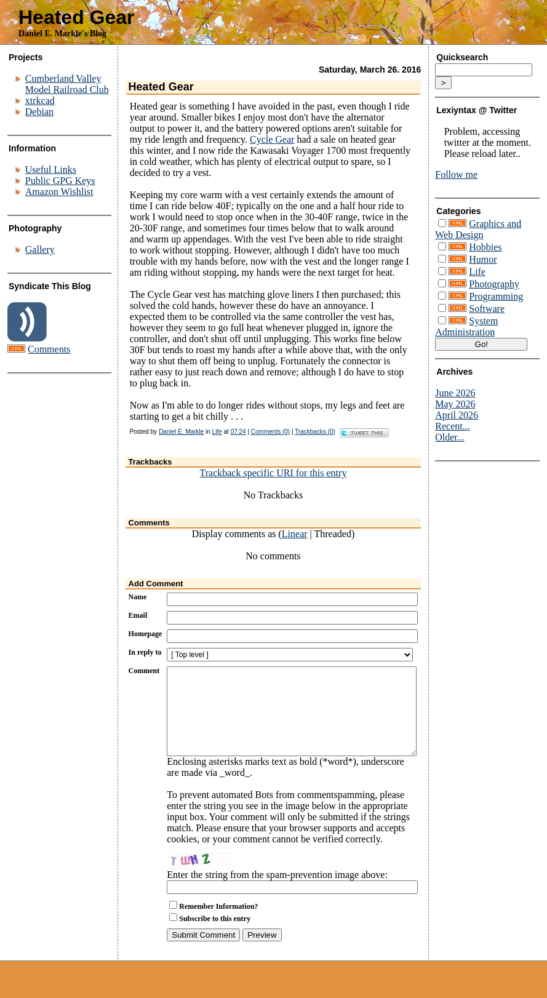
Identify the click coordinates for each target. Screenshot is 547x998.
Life (217, 431)
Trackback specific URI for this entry (272, 473)
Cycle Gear (272, 139)
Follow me (456, 174)
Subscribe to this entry (214, 937)
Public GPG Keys (60, 180)
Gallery (40, 249)
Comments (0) (270, 431)
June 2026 (455, 393)
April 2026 (456, 415)
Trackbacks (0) (315, 431)
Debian (39, 111)
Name (138, 597)
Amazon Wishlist (59, 191)
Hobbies (485, 247)
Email (138, 615)
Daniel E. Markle (181, 431)
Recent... (452, 426)
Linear (295, 534)
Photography (494, 284)
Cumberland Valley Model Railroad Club (67, 84)
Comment (144, 670)
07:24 (238, 431)
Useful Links (50, 169)
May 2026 (455, 404)
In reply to (145, 652)
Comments (49, 349)
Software (487, 308)
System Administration (466, 326)
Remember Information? (218, 924)
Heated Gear (76, 17)
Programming (496, 296)
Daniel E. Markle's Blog (62, 33)
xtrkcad (40, 100)
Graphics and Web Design (478, 229)
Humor (483, 259)
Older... (450, 437)
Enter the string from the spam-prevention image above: (277, 893)
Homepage (145, 633)
